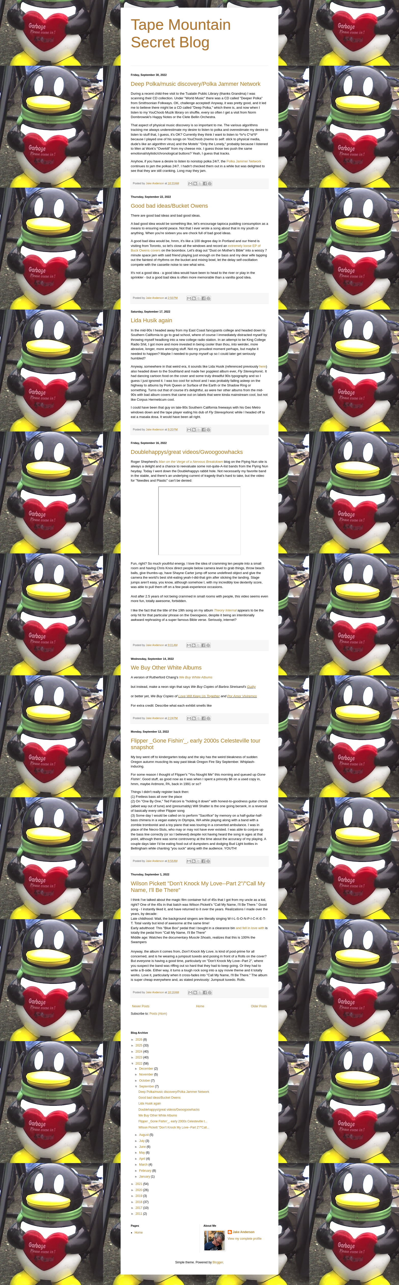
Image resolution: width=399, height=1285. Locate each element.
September (147, 1086)
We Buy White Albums (195, 677)
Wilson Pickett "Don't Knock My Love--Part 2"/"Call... (173, 1127)
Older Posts (259, 1006)
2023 (139, 1057)
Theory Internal (225, 610)
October (145, 1080)
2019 (139, 1196)
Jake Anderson (244, 1232)
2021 (139, 1184)
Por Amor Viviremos (242, 696)
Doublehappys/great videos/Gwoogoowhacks (187, 452)
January (145, 1176)
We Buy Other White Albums (166, 667)
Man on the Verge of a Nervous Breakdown (191, 462)
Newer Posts (140, 1006)
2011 (139, 1214)
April (142, 1159)
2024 (139, 1051)
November (146, 1074)
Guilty (251, 687)
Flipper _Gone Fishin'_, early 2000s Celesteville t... (172, 1121)
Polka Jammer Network (243, 161)
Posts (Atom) (158, 1013)
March (144, 1164)
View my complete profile (245, 1238)
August (144, 1135)
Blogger (217, 1262)
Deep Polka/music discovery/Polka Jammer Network (196, 84)
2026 (139, 1039)
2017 (139, 1208)
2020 (139, 1190)
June (143, 1147)
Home (200, 1006)
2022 (139, 1063)
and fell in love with (250, 928)
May (142, 1152)
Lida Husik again (151, 320)
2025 (139, 1045)
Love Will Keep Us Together (199, 696)
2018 (139, 1202)
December (146, 1068)
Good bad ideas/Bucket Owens (169, 206)
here (262, 366)
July (142, 1141)
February (145, 1170)
